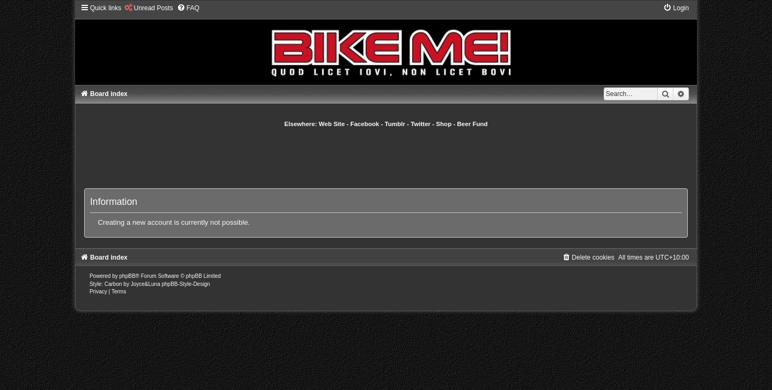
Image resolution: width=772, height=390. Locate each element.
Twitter (420, 124)
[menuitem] (148, 8)
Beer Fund (472, 124)
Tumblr (395, 124)
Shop (443, 124)
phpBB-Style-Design (185, 284)
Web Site (332, 124)
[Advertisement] (386, 158)
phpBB (128, 276)
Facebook (364, 124)
